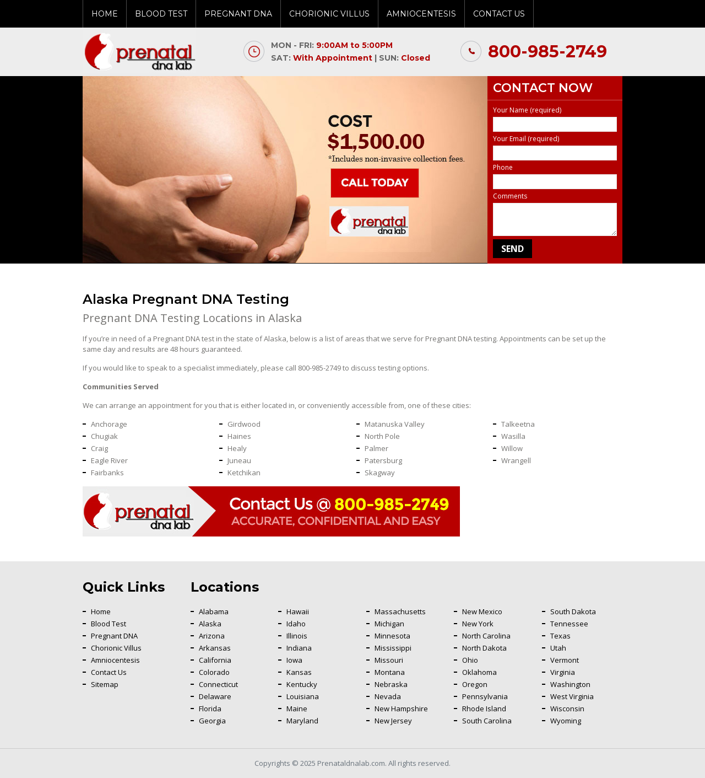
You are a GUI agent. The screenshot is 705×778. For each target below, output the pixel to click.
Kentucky (301, 684)
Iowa (294, 660)
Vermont (564, 660)
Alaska (210, 624)
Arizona (212, 636)
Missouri (389, 660)
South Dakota (573, 611)
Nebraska (391, 684)
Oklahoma (479, 672)
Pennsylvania (485, 696)
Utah (558, 648)
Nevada (388, 696)
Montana (390, 672)
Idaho (296, 624)
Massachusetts (400, 611)
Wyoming (565, 721)
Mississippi (393, 648)
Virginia (562, 672)
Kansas (299, 672)
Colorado (214, 672)
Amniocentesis (421, 14)
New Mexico (482, 611)
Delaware (215, 696)
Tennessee (569, 624)
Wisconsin (567, 708)
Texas (560, 636)
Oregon (474, 684)
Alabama (214, 611)
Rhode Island (484, 708)
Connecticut (218, 684)
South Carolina (487, 721)
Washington (570, 684)
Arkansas (215, 648)
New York (478, 624)
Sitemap (104, 684)
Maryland (302, 721)
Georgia (212, 721)
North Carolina (486, 636)
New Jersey (393, 721)
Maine (296, 708)
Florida (210, 708)
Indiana (299, 648)
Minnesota (392, 636)
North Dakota (484, 648)
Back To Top (669, 647)
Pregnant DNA (238, 14)
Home (104, 14)
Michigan (389, 624)
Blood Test (161, 14)
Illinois (296, 636)
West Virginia (572, 696)
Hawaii (297, 611)
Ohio (470, 660)
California (215, 660)
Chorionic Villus (329, 14)
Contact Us (499, 14)
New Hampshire (401, 708)
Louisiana (302, 696)
